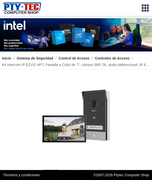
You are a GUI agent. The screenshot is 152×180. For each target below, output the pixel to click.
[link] (34, 58)
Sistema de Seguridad (34, 58)
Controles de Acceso (112, 58)
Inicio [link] (6, 58)
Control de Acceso (74, 58)
